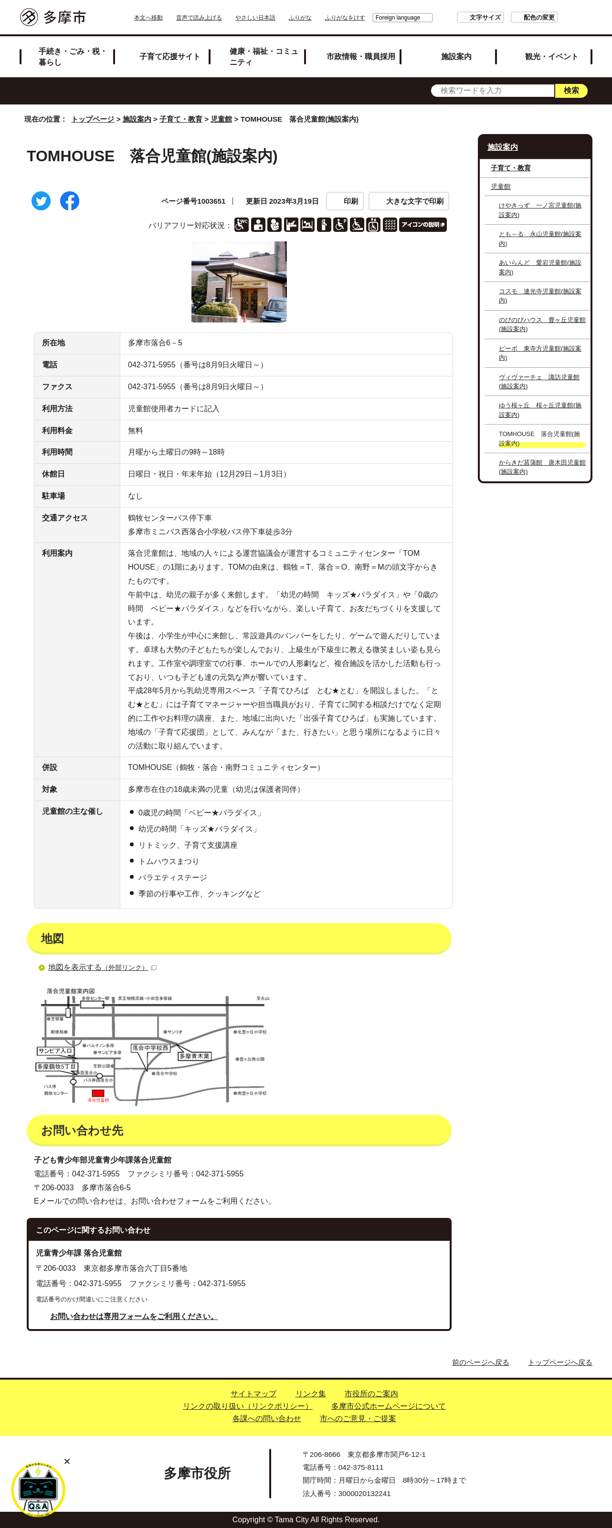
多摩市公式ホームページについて (388, 1406)
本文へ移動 (175, 17)
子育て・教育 (180, 119)
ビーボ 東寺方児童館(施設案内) (540, 353)
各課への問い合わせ (266, 1418)
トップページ (92, 119)
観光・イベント (552, 56)
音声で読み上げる (226, 17)
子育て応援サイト (169, 56)
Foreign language (371, 17)
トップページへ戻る (560, 1362)
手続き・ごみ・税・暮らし (73, 56)
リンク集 (310, 1394)
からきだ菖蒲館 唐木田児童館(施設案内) (542, 467)
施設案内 (456, 56)
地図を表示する (102, 967)
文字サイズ (458, 17)
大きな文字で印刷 (414, 201)
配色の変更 (512, 17)
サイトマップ (253, 1394)
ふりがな (327, 17)
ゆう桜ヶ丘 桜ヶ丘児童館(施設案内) (540, 410)
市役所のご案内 (371, 1394)
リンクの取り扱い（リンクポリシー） (248, 1406)
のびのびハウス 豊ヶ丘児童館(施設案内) (542, 324)
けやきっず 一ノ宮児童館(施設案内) (540, 210)
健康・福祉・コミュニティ (264, 56)
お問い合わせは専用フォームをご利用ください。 (134, 1316)
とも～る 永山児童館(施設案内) (540, 238)
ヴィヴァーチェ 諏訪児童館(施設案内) (539, 382)
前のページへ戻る (480, 1362)
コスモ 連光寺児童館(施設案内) (540, 296)
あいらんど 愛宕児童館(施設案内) (540, 267)
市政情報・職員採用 (361, 56)
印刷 (351, 201)
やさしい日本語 (282, 17)
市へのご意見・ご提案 (358, 1418)
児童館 (221, 119)
